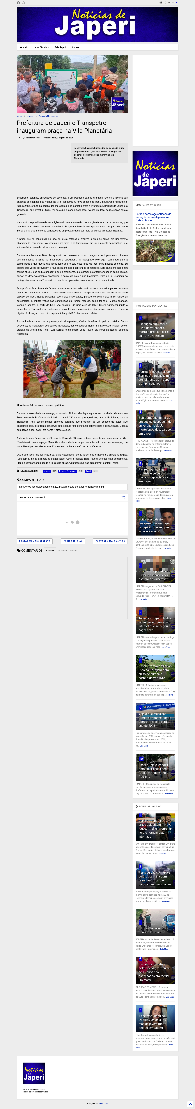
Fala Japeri (60, 47)
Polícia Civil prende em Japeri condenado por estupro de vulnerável (154, 575)
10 (141, 759)
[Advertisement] (42, 164)
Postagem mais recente (34, 541)
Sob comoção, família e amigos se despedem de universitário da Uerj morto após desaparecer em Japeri (155, 425)
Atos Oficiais (42, 47)
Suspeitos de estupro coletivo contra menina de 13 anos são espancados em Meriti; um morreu (154, 972)
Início (24, 47)
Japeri (30, 116)
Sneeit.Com (103, 1103)
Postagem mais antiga (110, 541)
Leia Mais (167, 353)
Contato (76, 47)
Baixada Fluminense (48, 116)
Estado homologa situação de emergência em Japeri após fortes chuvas (153, 217)
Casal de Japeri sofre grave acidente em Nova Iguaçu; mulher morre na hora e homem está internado (155, 828)
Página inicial (73, 541)
